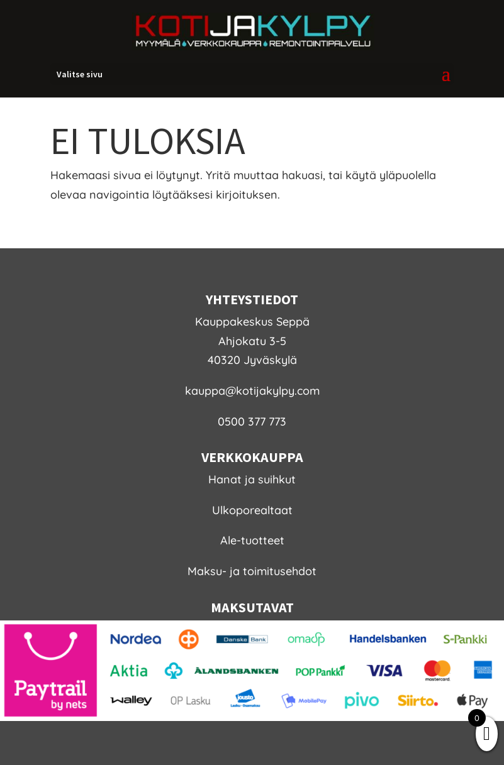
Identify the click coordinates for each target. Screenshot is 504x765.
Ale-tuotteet (252, 540)
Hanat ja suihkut (252, 479)
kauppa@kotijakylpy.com (252, 390)
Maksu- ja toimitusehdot (252, 571)
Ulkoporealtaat (252, 510)
